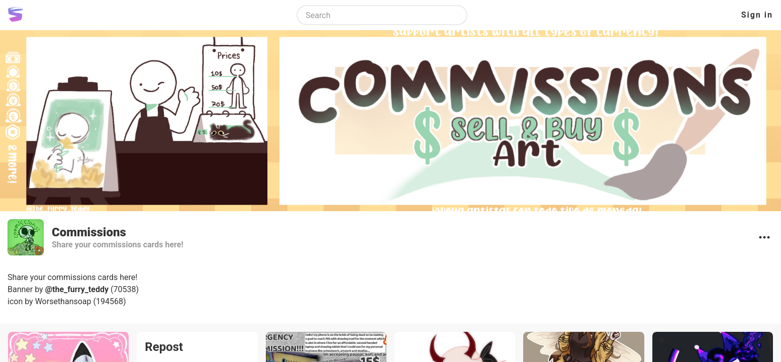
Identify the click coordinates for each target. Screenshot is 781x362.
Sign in (757, 15)
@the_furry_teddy (77, 289)
